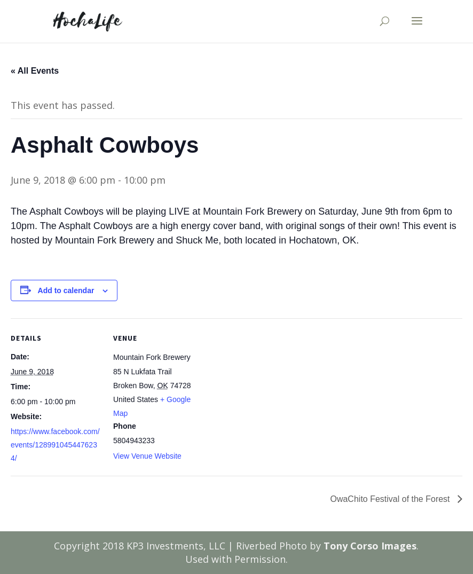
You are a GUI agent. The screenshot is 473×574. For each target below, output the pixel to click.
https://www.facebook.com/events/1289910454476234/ (55, 444)
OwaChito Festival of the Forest (391, 499)
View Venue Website (147, 456)
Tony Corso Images (370, 545)
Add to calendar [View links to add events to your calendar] (66, 290)
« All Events (35, 70)
